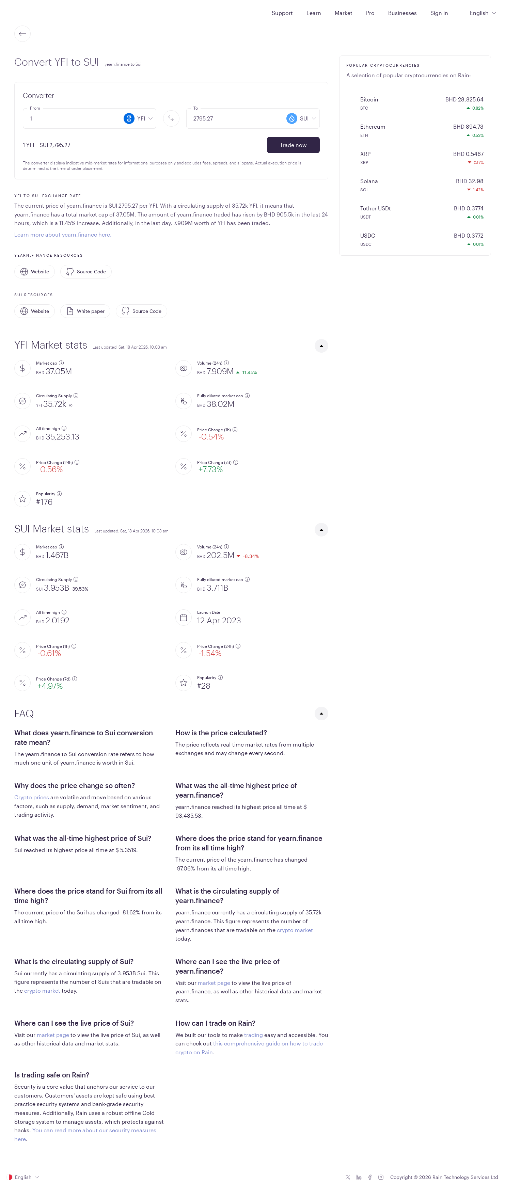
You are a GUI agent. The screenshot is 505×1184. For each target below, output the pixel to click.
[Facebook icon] (370, 1177)
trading (253, 1034)
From (35, 108)
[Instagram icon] (380, 1177)
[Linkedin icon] (359, 1177)
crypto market (295, 930)
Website (34, 272)
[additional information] (61, 363)
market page (214, 982)
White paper (85, 311)
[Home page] (23, 12)
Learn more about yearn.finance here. (63, 234)
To (195, 108)
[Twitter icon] (348, 1177)
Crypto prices (31, 797)
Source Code (86, 272)
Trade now (293, 145)
